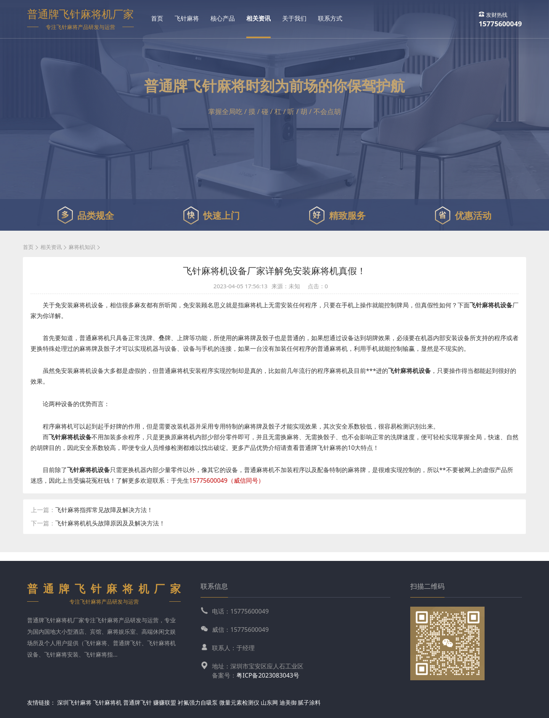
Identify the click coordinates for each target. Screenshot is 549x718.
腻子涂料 (309, 702)
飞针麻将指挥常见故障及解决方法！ (104, 510)
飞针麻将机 (107, 702)
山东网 (269, 702)
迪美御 (288, 702)
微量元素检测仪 (239, 702)
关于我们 (294, 18)
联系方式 (330, 18)
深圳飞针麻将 (74, 702)
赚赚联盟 (165, 702)
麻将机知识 (82, 247)
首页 (157, 18)
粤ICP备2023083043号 (267, 675)
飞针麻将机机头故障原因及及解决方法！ (110, 523)
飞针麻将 (187, 18)
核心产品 (222, 18)
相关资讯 (258, 18)
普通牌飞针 (137, 702)
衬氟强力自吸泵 (198, 702)
